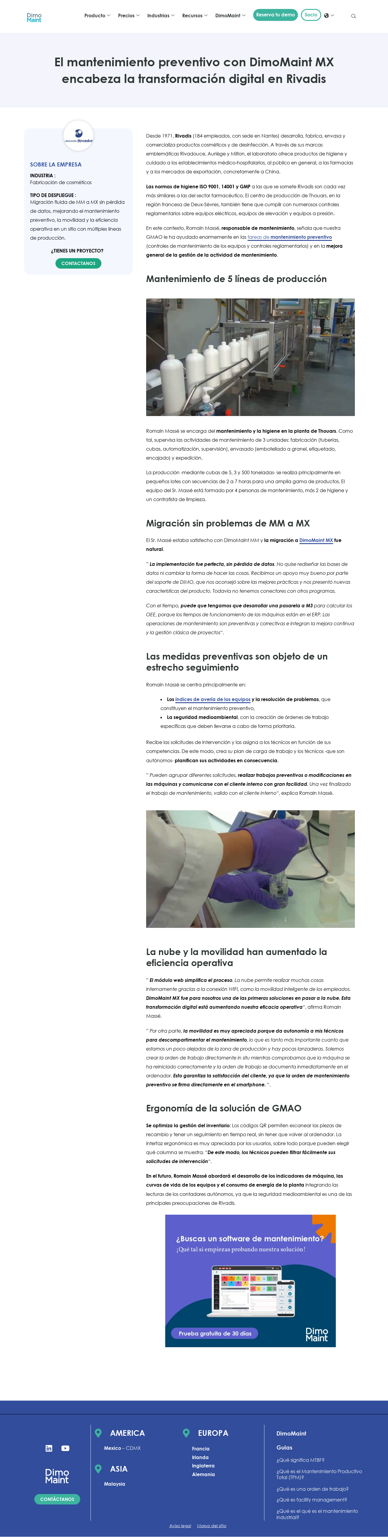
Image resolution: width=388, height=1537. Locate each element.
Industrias (160, 15)
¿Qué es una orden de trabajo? (312, 1489)
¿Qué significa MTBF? (300, 1460)
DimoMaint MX (316, 540)
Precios (129, 15)
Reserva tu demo (275, 15)
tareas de (290, 237)
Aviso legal (180, 1525)
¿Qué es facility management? (311, 1500)
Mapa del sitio (211, 1525)
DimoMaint (230, 15)
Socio (311, 15)
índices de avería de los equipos (213, 699)
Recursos (195, 15)
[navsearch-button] (353, 16)
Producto (97, 15)
